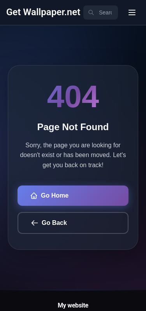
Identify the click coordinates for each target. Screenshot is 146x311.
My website (73, 305)
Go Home (49, 196)
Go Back (49, 223)
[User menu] (132, 12)
